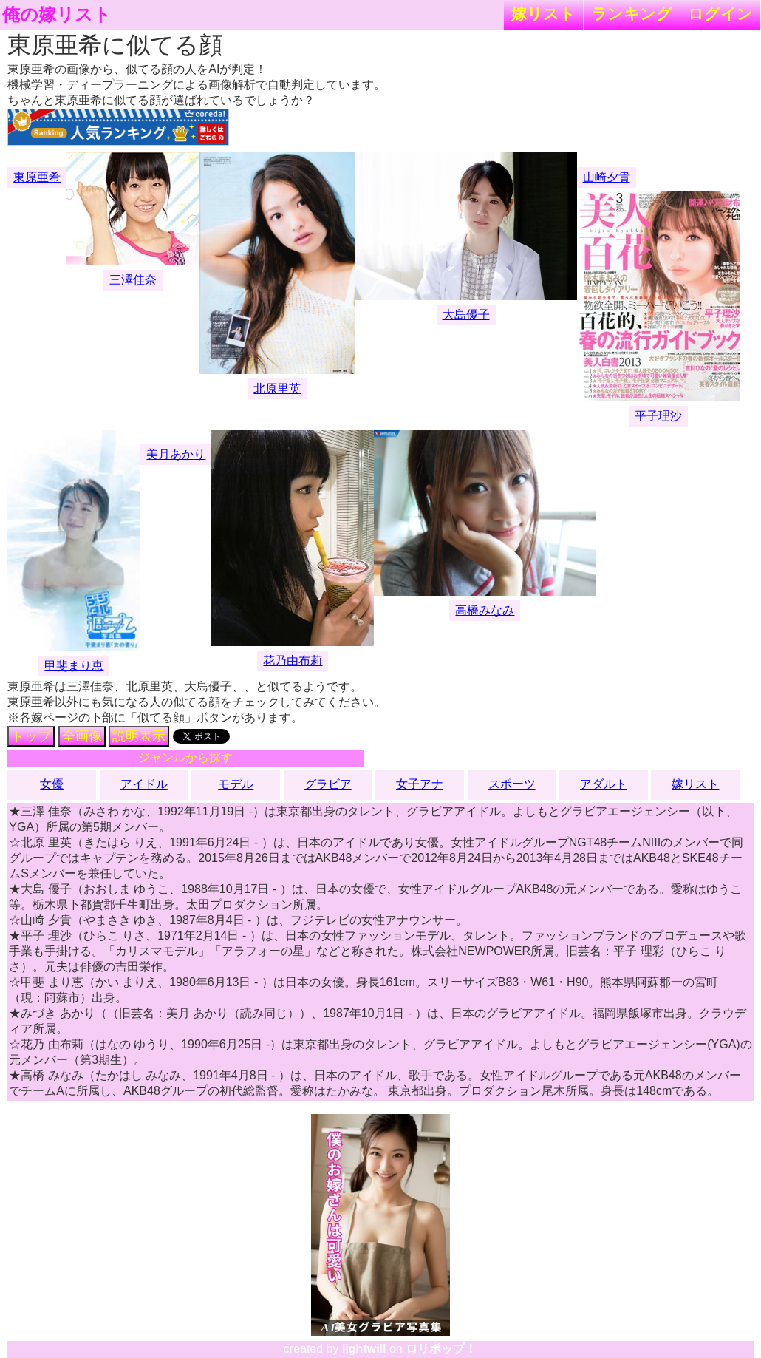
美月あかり (175, 454)
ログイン (720, 13)
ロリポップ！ (441, 1348)
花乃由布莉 (292, 660)
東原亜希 (37, 177)
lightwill (364, 1348)
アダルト (603, 784)
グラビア (328, 784)
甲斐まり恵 (73, 665)
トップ (31, 736)
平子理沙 (658, 416)
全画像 (82, 736)
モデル (235, 784)
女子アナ (419, 784)
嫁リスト (543, 13)
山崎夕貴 (606, 177)
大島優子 (466, 314)
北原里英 (277, 388)
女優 (52, 784)
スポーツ (512, 784)
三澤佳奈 (133, 280)
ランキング (631, 13)
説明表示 (138, 736)
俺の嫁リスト (57, 14)
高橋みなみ (484, 610)
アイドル (144, 784)
